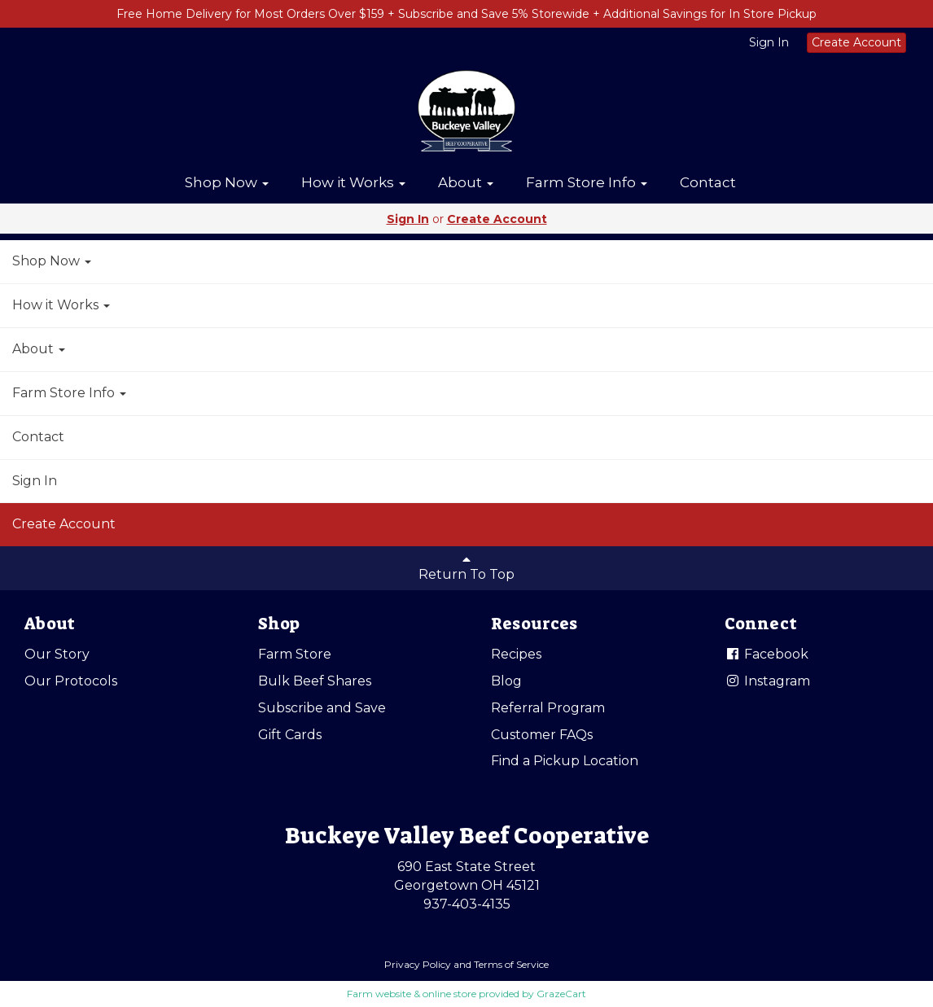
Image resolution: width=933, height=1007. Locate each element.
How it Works (353, 182)
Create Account (856, 42)
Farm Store (294, 654)
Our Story (57, 654)
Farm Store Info (586, 182)
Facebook (766, 654)
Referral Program (548, 708)
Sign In (769, 42)
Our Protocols (70, 681)
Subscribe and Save (322, 708)
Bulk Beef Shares (314, 681)
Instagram (767, 681)
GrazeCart (561, 993)
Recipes (516, 654)
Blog (506, 681)
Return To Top (466, 567)
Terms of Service (511, 964)
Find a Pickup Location (564, 760)
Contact (708, 182)
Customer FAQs (542, 734)
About (465, 182)
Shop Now (227, 182)
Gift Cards (290, 734)
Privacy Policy (417, 964)
